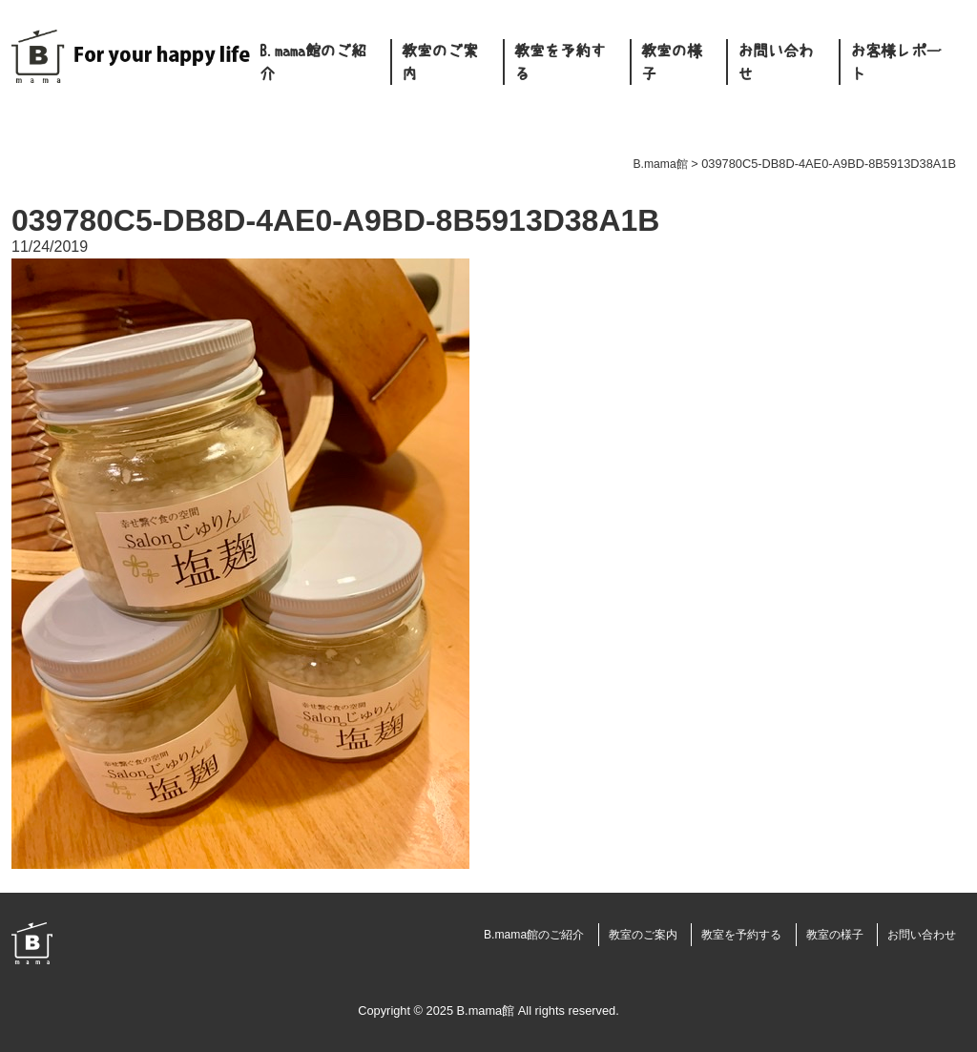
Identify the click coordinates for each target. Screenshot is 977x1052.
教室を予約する (560, 62)
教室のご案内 (440, 62)
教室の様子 (671, 62)
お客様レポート (896, 62)
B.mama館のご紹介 (313, 62)
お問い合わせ (776, 62)
